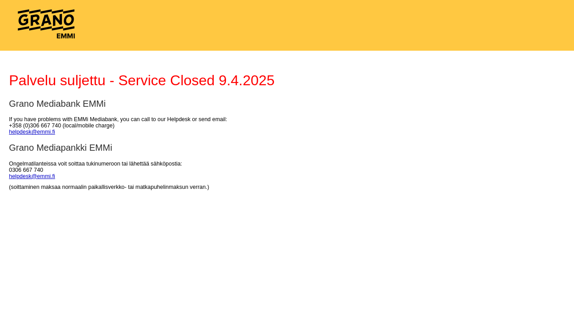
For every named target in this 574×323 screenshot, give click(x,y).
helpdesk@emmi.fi (32, 132)
